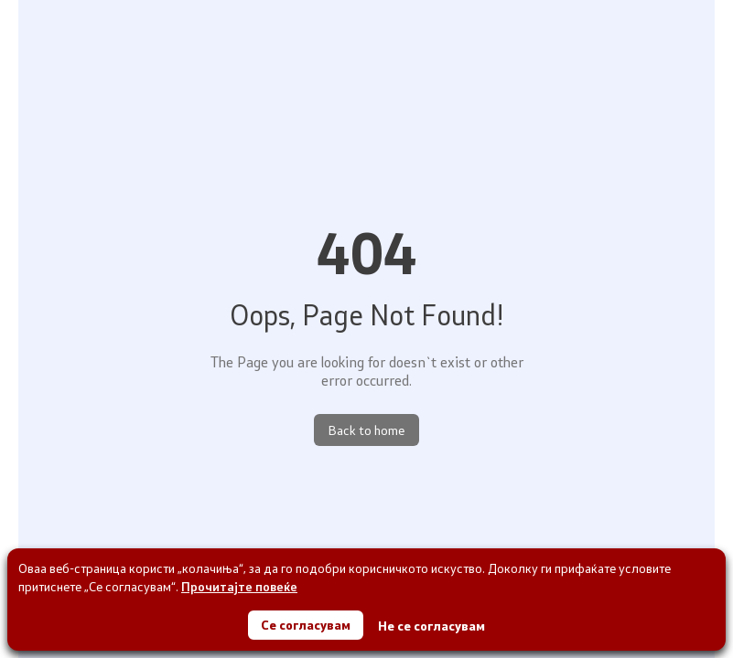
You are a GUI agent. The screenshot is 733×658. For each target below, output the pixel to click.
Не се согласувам (431, 625)
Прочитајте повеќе (239, 586)
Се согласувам (305, 624)
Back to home (366, 430)
